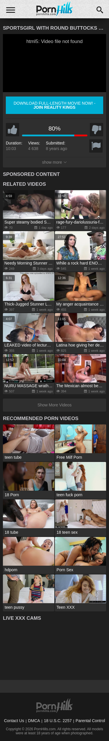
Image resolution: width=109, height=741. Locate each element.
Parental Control (90, 720)
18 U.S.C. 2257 (58, 720)
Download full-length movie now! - (55, 105)
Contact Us (14, 720)
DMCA (34, 720)
